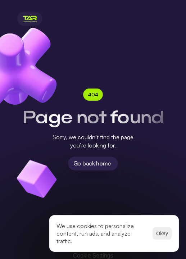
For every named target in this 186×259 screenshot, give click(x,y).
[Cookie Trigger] (93, 256)
